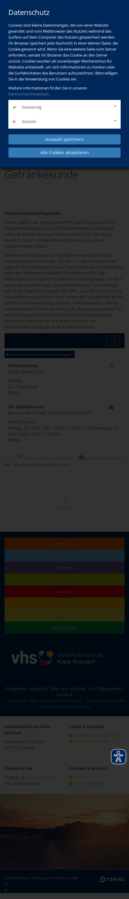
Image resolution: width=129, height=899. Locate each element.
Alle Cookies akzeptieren (64, 152)
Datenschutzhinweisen (28, 94)
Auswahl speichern (64, 139)
